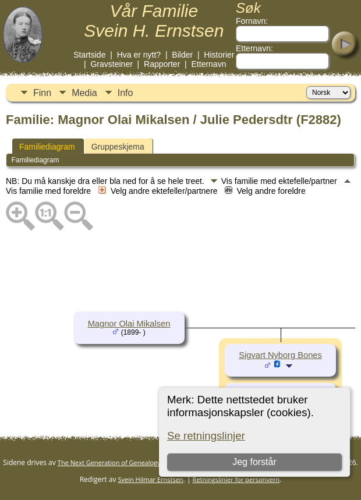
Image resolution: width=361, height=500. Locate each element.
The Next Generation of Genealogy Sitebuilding (127, 462)
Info (125, 93)
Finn (42, 93)
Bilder (182, 54)
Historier (219, 54)
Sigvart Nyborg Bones (280, 355)
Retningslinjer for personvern (236, 479)
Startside (89, 54)
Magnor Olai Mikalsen (129, 323)
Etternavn (209, 64)
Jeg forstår (255, 462)
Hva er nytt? (139, 54)
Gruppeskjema (117, 146)
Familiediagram (47, 146)
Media (84, 93)
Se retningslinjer (206, 436)
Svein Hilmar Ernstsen (150, 479)
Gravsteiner (111, 64)
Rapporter (162, 64)
